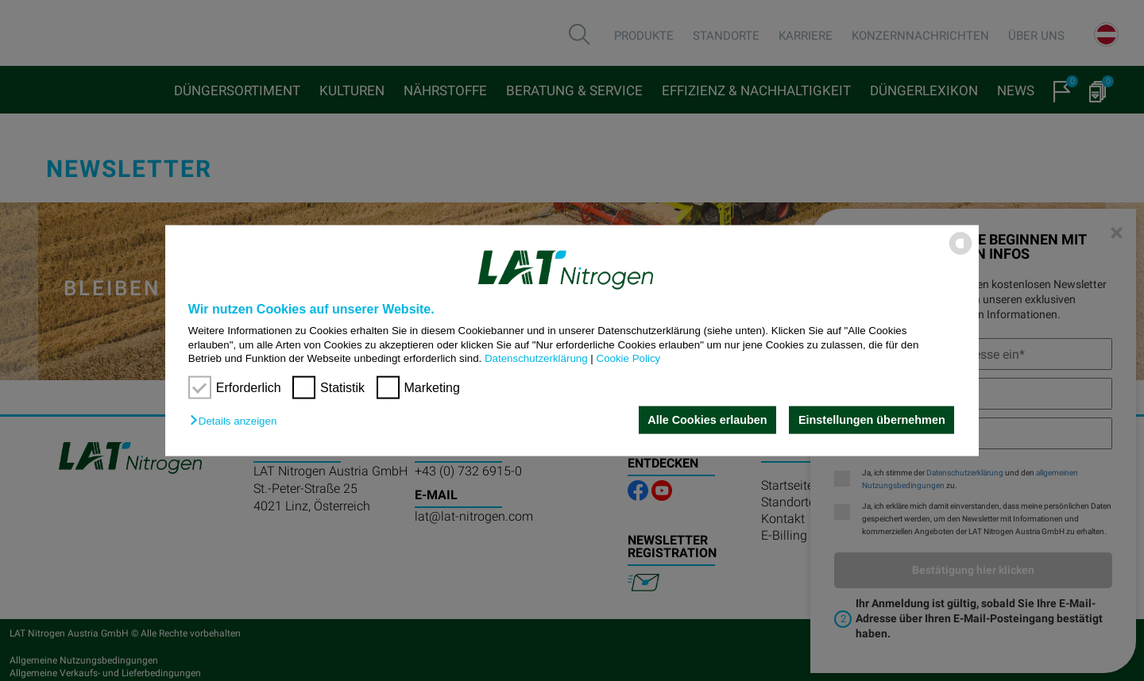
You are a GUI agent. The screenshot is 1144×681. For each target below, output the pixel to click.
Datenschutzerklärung (536, 358)
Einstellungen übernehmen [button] (871, 420)
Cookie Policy (629, 358)
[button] (237, 421)
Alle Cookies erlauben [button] (707, 420)
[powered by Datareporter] (960, 253)
